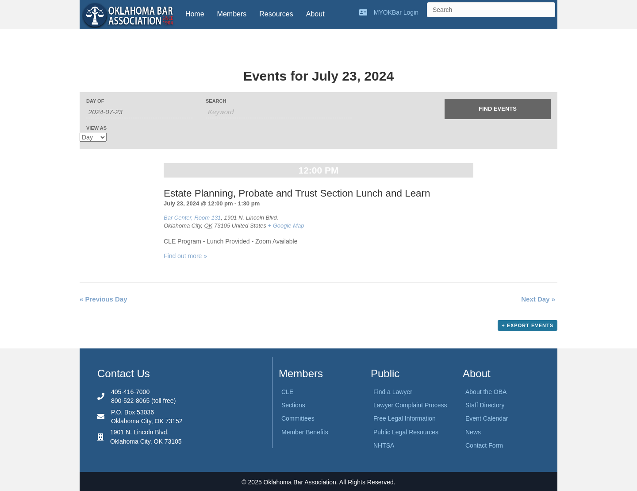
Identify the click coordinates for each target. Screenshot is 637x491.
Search (216, 101)
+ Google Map (286, 225)
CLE (287, 391)
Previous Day (103, 299)
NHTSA (383, 445)
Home (194, 14)
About (315, 14)
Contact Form (484, 445)
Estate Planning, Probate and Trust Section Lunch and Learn (297, 193)
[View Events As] (93, 137)
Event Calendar (486, 418)
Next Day (538, 299)
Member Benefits (304, 432)
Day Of (95, 101)
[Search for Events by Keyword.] (279, 112)
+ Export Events (527, 325)
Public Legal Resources (405, 432)
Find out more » (185, 255)
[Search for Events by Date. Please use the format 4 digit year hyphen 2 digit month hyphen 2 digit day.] (139, 112)
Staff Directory (484, 405)
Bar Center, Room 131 (192, 217)
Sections (293, 405)
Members (232, 14)
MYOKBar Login (396, 12)
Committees (298, 418)
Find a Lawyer (392, 391)
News (473, 432)
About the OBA (486, 391)
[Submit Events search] (498, 109)
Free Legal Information (404, 418)
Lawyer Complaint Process (410, 405)
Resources (276, 14)
